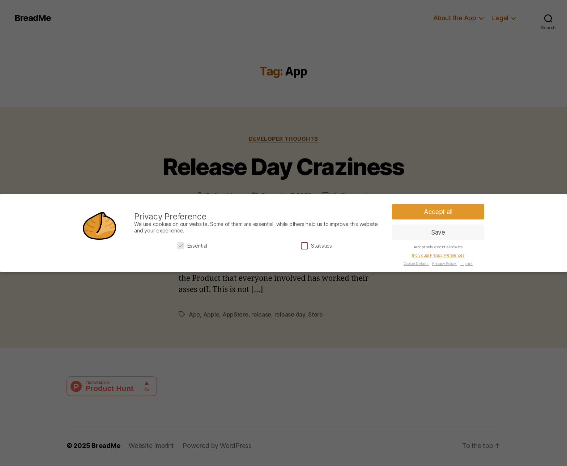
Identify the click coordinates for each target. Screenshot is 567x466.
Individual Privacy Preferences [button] (438, 255)
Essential (192, 245)
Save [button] (438, 232)
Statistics (316, 245)
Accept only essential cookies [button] (438, 247)
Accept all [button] (438, 211)
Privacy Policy (444, 263)
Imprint (466, 263)
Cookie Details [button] (416, 263)
